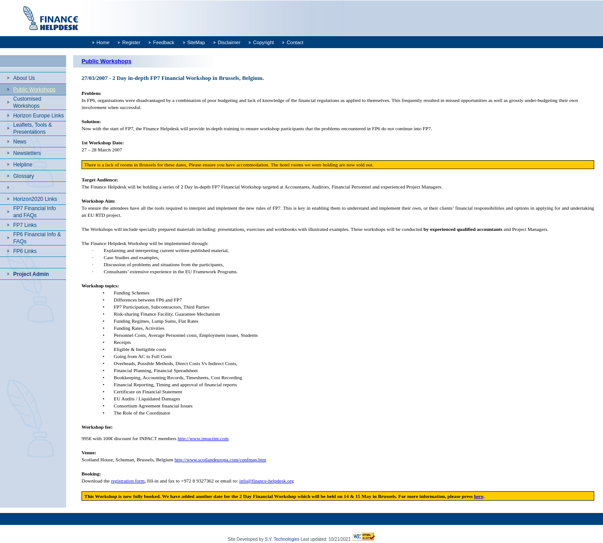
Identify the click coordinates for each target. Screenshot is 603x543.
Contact (295, 42)
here (478, 496)
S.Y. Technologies (282, 539)
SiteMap (196, 42)
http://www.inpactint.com (203, 438)
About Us (24, 78)
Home (103, 42)
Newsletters (27, 153)
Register (131, 42)
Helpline (22, 165)
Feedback (163, 42)
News (19, 142)
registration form (128, 480)
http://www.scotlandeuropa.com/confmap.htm (220, 459)
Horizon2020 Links (35, 199)
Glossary (23, 176)
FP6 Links (25, 251)
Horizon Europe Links (38, 116)
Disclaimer (229, 42)
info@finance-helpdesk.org (266, 480)
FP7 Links (25, 225)
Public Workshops (34, 90)
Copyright (263, 42)
